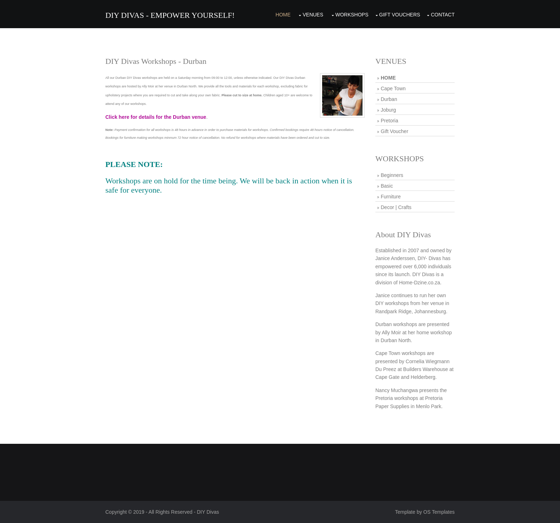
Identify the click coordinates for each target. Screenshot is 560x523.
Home (283, 14)
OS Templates (439, 512)
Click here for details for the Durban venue (155, 117)
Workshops (352, 14)
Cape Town (393, 88)
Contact (443, 14)
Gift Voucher (394, 131)
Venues (312, 14)
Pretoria (389, 120)
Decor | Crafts (396, 207)
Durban (389, 99)
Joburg (388, 110)
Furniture (391, 196)
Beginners (392, 175)
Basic (387, 186)
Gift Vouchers (399, 14)
